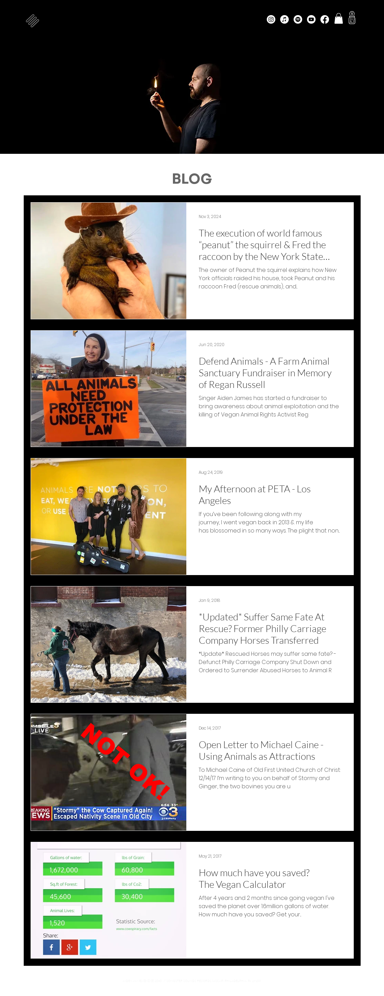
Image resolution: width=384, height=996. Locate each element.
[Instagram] (271, 19)
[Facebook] (324, 19)
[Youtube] (311, 19)
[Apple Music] (284, 19)
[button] (32, 21)
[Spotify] (298, 19)
